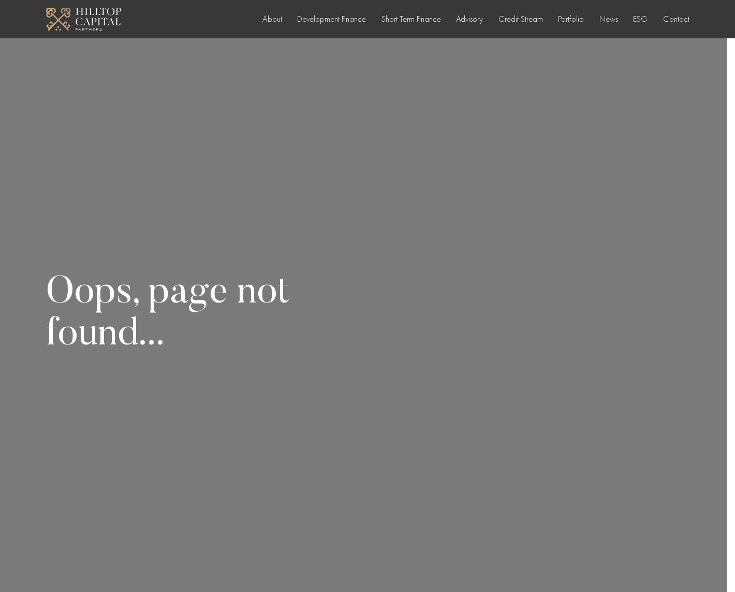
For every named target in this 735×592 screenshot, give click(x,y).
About (272, 18)
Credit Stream (520, 18)
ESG (640, 18)
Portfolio (571, 18)
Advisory (469, 18)
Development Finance (331, 18)
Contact (676, 18)
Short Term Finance (411, 18)
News (608, 18)
